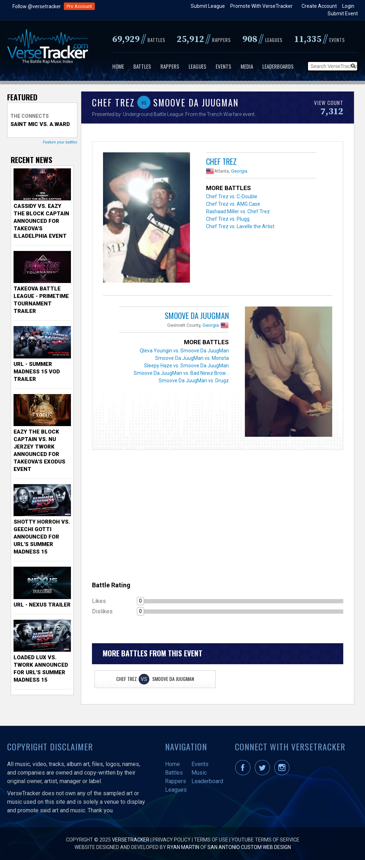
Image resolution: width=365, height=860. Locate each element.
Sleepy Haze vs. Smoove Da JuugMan (186, 365)
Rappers (169, 66)
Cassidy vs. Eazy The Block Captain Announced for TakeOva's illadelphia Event (41, 221)
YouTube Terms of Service (265, 840)
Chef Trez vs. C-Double (231, 196)
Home (118, 66)
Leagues (197, 66)
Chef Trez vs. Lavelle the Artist (240, 226)
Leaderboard (207, 781)
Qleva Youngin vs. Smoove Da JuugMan (184, 350)
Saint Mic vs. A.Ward (40, 124)
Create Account (319, 6)
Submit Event (343, 13)
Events (223, 66)
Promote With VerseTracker (261, 6)
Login (348, 6)
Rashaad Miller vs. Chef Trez (238, 211)
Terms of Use (211, 840)
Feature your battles (60, 142)
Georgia (239, 171)
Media (247, 66)
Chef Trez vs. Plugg (228, 219)
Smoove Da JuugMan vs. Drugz (194, 380)
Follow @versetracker (36, 6)
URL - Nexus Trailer (42, 605)
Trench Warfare (224, 114)
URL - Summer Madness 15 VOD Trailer (37, 371)
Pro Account (79, 6)
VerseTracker (130, 840)
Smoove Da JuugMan (197, 315)
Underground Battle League (153, 114)
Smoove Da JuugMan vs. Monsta (192, 358)
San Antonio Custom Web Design (249, 847)
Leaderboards (278, 66)
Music (199, 772)
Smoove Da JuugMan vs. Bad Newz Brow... (181, 373)
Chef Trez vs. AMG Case (233, 204)
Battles (142, 66)
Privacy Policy (172, 840)
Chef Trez (221, 161)
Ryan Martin (183, 847)
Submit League (208, 6)
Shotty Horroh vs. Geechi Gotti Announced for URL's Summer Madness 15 (42, 537)
